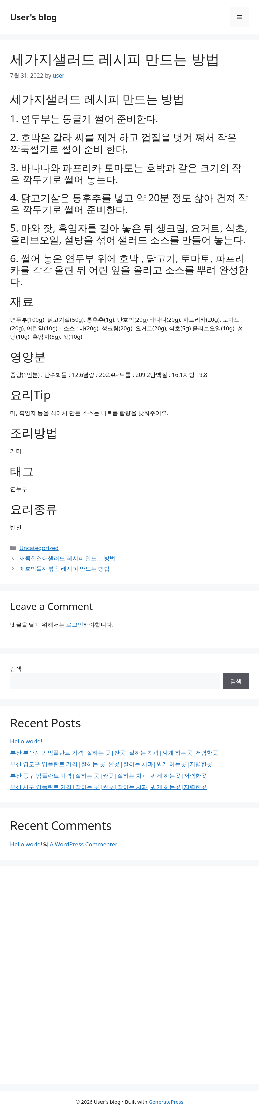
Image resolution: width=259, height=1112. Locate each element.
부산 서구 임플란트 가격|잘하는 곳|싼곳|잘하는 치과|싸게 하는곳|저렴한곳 (108, 787)
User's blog (33, 17)
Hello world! (26, 741)
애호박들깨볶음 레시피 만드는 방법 (64, 568)
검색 (16, 668)
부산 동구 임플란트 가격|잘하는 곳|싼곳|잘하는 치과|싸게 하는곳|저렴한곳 (108, 775)
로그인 (74, 624)
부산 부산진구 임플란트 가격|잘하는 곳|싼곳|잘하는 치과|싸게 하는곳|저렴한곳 (114, 752)
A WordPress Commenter (83, 844)
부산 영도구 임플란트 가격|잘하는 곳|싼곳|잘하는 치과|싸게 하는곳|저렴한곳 (111, 764)
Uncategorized (39, 548)
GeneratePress (166, 1101)
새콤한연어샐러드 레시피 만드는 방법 (67, 558)
